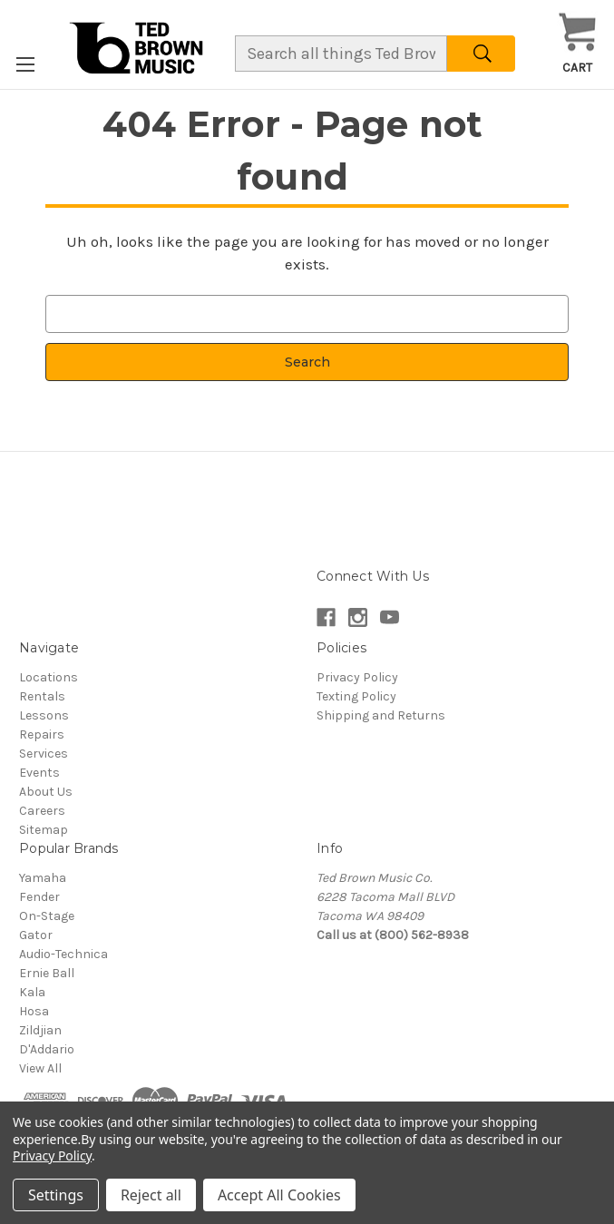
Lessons (44, 715)
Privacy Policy (357, 677)
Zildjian (40, 1030)
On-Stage (46, 916)
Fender (39, 897)
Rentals (42, 696)
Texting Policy (356, 696)
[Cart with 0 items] (577, 44)
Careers (42, 810)
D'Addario (46, 1049)
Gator (36, 935)
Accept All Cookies (279, 1195)
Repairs (41, 734)
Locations (48, 677)
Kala (32, 992)
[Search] (481, 53)
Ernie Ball (46, 973)
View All (40, 1068)
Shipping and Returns (381, 715)
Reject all (151, 1195)
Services (43, 753)
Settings (55, 1195)
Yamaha (42, 878)
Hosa (34, 1011)
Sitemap (43, 829)
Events (39, 772)
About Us (46, 791)
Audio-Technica (63, 954)
